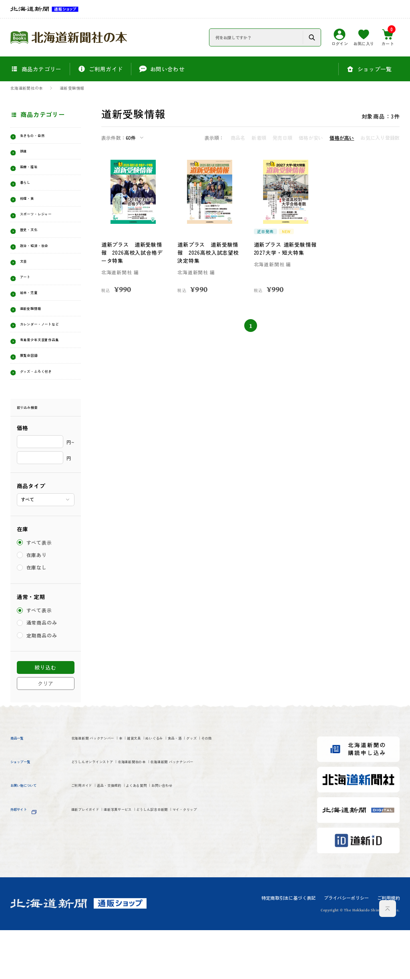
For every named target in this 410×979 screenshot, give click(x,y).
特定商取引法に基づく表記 (288, 946)
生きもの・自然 (40, 137)
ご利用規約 (388, 946)
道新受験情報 (72, 88)
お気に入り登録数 (380, 138)
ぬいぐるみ (207, 787)
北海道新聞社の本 (26, 88)
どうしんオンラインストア (105, 826)
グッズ (268, 787)
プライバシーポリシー (346, 946)
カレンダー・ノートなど (48, 354)
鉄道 (26, 154)
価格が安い (311, 138)
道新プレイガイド (94, 878)
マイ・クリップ (256, 878)
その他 (79, 801)
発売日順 (282, 138)
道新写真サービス (146, 878)
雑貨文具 (174, 787)
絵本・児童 (34, 316)
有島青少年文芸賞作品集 (48, 378)
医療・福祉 (34, 172)
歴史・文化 (34, 244)
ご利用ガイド (88, 852)
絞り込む (45, 716)
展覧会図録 (34, 399)
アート (28, 298)
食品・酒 (240, 787)
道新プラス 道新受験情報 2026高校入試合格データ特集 (133, 252)
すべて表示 (39, 592)
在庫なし (37, 616)
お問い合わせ (219, 852)
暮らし (28, 190)
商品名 (238, 138)
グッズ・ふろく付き (46, 417)
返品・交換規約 (133, 852)
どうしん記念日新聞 (203, 878)
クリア (45, 732)
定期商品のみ (42, 684)
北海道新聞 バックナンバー (106, 787)
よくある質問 (178, 852)
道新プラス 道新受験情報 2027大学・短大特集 (284, 248)
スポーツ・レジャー (46, 226)
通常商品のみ (42, 672)
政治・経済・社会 (43, 262)
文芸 (26, 280)
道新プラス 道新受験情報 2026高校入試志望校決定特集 (209, 252)
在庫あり (37, 604)
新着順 (258, 138)
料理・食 (31, 208)
